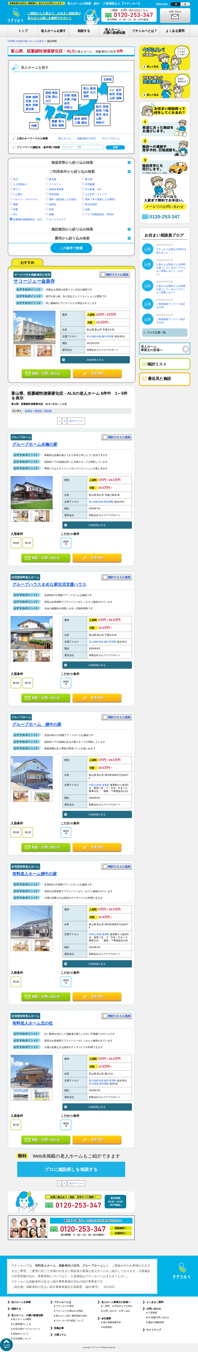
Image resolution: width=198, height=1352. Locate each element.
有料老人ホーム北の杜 (32, 1023)
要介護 (88, 179)
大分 (35, 101)
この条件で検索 (71, 248)
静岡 (84, 118)
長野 (86, 96)
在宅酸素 (90, 184)
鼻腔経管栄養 (56, 189)
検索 (115, 147)
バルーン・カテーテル (25, 199)
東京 (99, 114)
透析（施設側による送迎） (63, 199)
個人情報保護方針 (112, 1322)
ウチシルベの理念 (65, 1306)
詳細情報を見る (95, 359)
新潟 (93, 88)
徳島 (61, 125)
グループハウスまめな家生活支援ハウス (49, 584)
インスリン (55, 184)
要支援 (52, 179)
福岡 (35, 97)
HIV (15, 214)
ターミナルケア (57, 219)
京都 (67, 95)
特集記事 (59, 1328)
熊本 (28, 105)
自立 (15, 179)
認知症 (52, 204)
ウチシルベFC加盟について (70, 1320)
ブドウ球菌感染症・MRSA (99, 214)
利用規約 (107, 1327)
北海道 (107, 79)
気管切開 (54, 194)
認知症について (21, 1333)
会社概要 (106, 1318)
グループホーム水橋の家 (34, 444)
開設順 (48, 411)
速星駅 (105, 785)
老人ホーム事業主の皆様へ (116, 1302)
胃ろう (16, 189)
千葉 (105, 110)
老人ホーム (64, 138)
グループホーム (111, 138)
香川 (61, 121)
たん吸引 (18, 194)
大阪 (73, 99)
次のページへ (76, 421)
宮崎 (35, 105)
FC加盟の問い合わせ (158, 1317)
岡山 (55, 96)
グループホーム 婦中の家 (36, 724)
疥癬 (15, 209)
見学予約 (97, 373)
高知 (54, 125)
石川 (93, 92)
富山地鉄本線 (94, 336)
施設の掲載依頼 (156, 1322)
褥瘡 (15, 204)
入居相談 (152, 1312)
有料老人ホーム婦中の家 (34, 873)
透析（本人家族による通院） (101, 199)
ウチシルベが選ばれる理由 (69, 1311)
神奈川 (100, 122)
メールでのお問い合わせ (165, 206)
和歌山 (68, 107)
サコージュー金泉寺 (34, 281)
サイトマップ (153, 1329)
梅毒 (51, 214)
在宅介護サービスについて (26, 1329)
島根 (48, 92)
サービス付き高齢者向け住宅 (32, 274)
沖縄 (34, 125)
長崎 (28, 97)
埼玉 (105, 114)
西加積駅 (109, 501)
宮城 (119, 94)
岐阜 (77, 118)
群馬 (99, 110)
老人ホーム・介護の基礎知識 (27, 1315)
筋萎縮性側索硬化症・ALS (27, 219)
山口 (48, 100)
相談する (16, 1308)
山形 (112, 98)
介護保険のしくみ (22, 1324)
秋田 (112, 94)
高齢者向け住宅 (86, 138)
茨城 (105, 106)
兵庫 (67, 99)
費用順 (38, 411)
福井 (86, 92)
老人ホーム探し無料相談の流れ (71, 1315)
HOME (11, 41)
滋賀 (73, 95)
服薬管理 (66, 542)
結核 (87, 209)
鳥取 (55, 92)
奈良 (67, 103)
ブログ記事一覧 (156, 332)
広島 (48, 96)
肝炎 (51, 209)
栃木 (99, 106)
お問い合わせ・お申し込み (116, 1311)
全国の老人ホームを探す (30, 41)
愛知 (84, 122)
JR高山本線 (95, 785)
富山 (86, 88)
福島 (119, 98)
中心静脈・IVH (93, 189)
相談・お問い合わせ (46, 373)
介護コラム (60, 1334)
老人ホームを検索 (21, 1302)
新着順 (28, 411)
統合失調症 (91, 204)
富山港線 (94, 1083)
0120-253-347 (164, 216)
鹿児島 (30, 109)
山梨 (99, 118)
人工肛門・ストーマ (96, 194)
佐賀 (28, 101)
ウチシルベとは (62, 1302)
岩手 (118, 90)
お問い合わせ (175, 11)
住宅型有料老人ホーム (25, 577)
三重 (77, 122)
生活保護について (22, 1338)
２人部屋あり (20, 184)
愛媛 (54, 121)
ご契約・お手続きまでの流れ (117, 1306)
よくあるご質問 (154, 1302)
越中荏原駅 (108, 336)
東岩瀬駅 (104, 1083)
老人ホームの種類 (22, 1319)
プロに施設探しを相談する (71, 1169)
